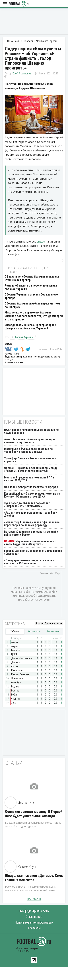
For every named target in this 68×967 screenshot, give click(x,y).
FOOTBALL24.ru (19, 4)
